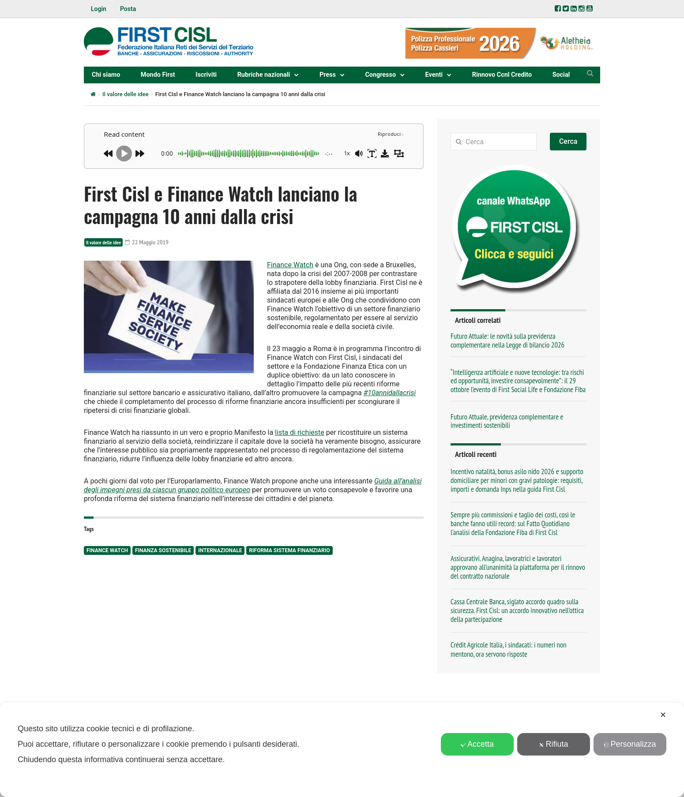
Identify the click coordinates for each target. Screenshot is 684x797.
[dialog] (342, 749)
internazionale (220, 550)
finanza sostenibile (163, 550)
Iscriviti (206, 75)
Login (98, 8)
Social (561, 75)
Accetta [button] (477, 744)
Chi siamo (106, 75)
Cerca (568, 141)
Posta (128, 8)
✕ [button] (663, 715)
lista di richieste (299, 432)
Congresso (380, 75)
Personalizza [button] (630, 744)
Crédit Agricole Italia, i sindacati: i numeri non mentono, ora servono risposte (509, 649)
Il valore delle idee (125, 94)
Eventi (434, 75)
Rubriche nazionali (263, 75)
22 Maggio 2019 (147, 242)
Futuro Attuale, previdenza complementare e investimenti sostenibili (507, 421)
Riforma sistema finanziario (289, 550)
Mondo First (158, 75)
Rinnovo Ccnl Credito (502, 75)
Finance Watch (290, 265)
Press (327, 75)
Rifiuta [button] (553, 744)
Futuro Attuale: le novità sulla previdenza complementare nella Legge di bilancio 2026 (507, 340)
